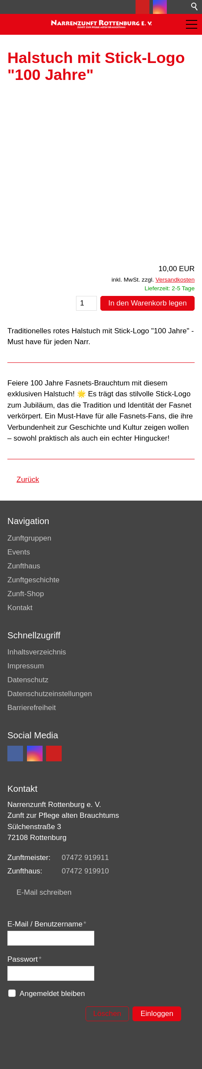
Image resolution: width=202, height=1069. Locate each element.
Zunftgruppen (29, 538)
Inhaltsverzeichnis (36, 652)
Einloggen (156, 1013)
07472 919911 (85, 857)
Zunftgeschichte (33, 580)
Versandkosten (175, 279)
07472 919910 (85, 871)
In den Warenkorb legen (147, 303)
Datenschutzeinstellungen (49, 694)
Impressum (25, 666)
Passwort (24, 959)
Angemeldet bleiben (52, 993)
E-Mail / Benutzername (46, 924)
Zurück (28, 479)
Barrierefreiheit (31, 708)
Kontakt (20, 608)
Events (18, 552)
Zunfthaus (23, 566)
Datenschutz (28, 680)
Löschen (107, 1013)
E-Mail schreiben (44, 892)
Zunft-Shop (25, 594)
